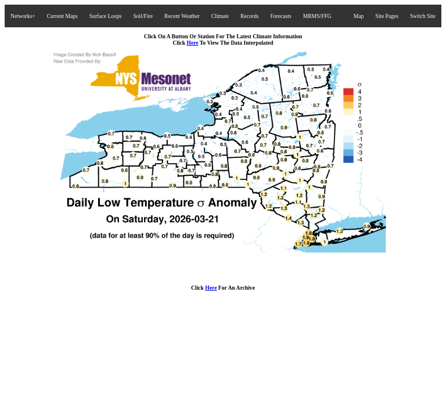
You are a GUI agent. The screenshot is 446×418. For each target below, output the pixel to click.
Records (249, 16)
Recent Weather (182, 16)
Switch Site (423, 16)
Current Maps (62, 16)
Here (193, 42)
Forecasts (280, 16)
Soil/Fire (143, 16)
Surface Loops (105, 16)
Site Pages (386, 16)
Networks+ (22, 16)
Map (359, 16)
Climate (220, 16)
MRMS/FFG (317, 16)
